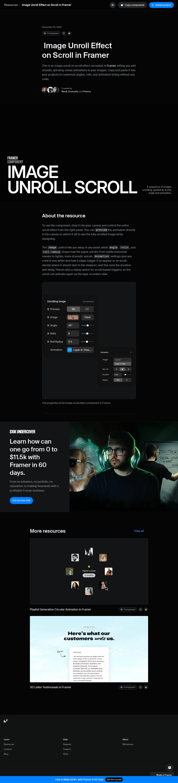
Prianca (87, 91)
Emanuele (73, 91)
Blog (6, 754)
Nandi (64, 91)
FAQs (65, 754)
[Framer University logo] (6, 721)
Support (67, 749)
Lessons (8, 749)
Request (67, 744)
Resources (11, 5)
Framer (111, 66)
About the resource (63, 216)
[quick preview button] (113, 5)
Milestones (128, 744)
